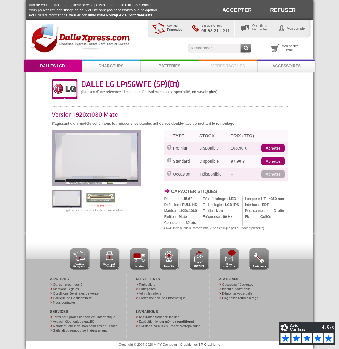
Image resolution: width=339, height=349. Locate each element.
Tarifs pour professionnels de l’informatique (84, 317)
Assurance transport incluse (159, 317)
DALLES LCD (52, 66)
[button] (272, 148)
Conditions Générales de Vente (76, 293)
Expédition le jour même (166, 321)
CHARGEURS (111, 66)
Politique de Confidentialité (72, 298)
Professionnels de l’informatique (162, 298)
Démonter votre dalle (237, 293)
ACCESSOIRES (286, 66)
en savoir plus (204, 92)
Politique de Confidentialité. (130, 15)
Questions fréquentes (237, 284)
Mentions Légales (66, 289)
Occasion (181, 174)
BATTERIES (169, 66)
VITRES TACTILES (228, 66)
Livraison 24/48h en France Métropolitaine (169, 326)
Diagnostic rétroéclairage (240, 298)
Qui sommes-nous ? (67, 284)
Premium (181, 148)
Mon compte (296, 28)
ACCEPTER (237, 10)
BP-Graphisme (209, 344)
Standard (181, 161)
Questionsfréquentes (260, 27)
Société (174, 27)
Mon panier (290, 47)
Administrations (150, 293)
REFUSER (283, 10)
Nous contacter (64, 302)
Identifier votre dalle (236, 289)
